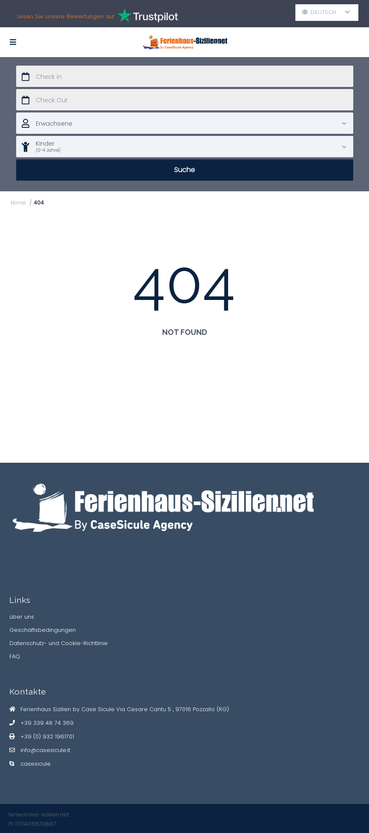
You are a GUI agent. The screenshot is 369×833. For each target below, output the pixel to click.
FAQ (14, 656)
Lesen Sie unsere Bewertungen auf (98, 16)
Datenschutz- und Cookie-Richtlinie (58, 643)
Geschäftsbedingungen (42, 630)
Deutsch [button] (326, 12)
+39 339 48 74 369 (47, 723)
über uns (21, 617)
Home (18, 202)
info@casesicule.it (45, 750)
